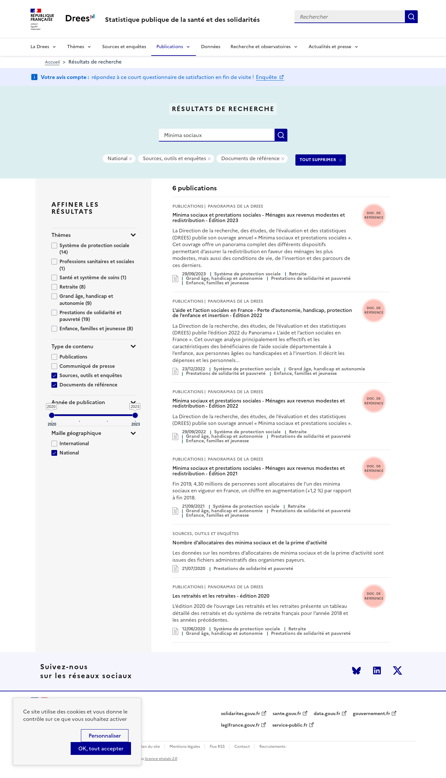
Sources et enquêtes (124, 46)
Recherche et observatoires (261, 46)
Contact (242, 746)
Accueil (52, 62)
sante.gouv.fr (287, 714)
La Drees (40, 46)
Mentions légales (185, 746)
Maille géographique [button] (76, 433)
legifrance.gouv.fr (240, 725)
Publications (169, 46)
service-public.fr (290, 725)
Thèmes (75, 46)
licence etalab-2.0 (161, 759)
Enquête (267, 77)
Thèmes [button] (61, 235)
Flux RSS (217, 746)
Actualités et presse (330, 46)
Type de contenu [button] (72, 346)
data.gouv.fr (327, 714)
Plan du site (149, 746)
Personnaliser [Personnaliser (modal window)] (105, 735)
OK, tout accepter (100, 748)
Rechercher (411, 16)
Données (210, 46)
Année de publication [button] (78, 402)
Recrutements (272, 746)
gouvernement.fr (371, 714)
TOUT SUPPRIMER (318, 160)
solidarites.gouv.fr (240, 714)
